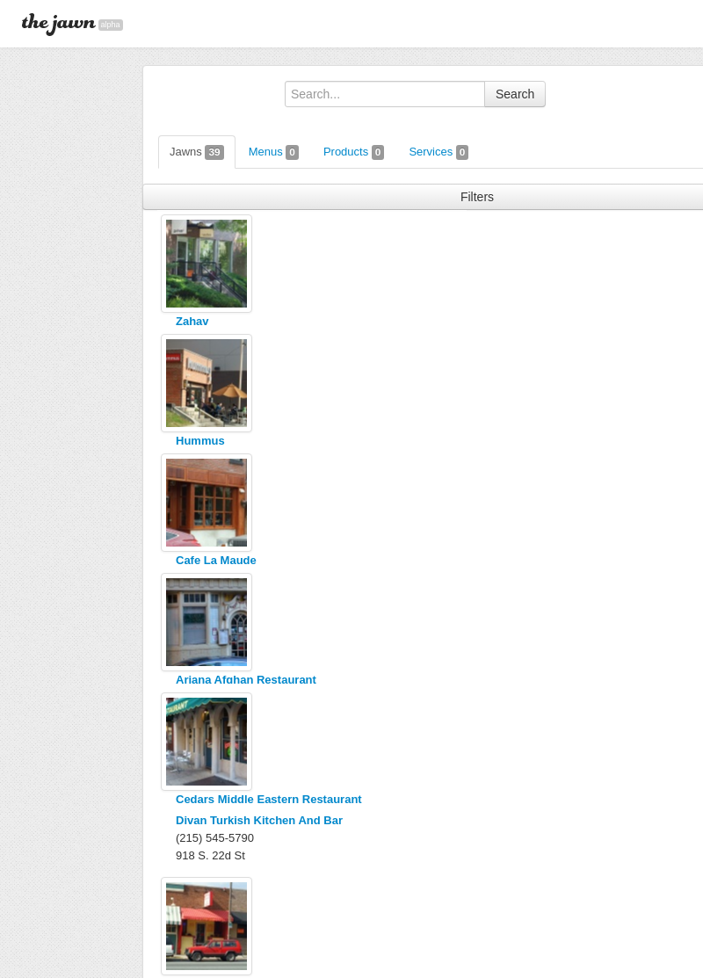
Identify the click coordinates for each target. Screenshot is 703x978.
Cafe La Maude (216, 560)
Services (438, 152)
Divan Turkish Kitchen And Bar (259, 820)
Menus (274, 152)
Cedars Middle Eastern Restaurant (269, 799)
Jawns (197, 152)
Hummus (200, 440)
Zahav (192, 321)
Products (354, 152)
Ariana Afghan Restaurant (246, 679)
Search (515, 94)
